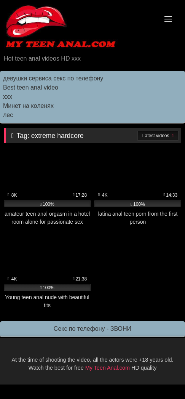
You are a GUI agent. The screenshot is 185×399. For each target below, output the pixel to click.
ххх (7, 96)
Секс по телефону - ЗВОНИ (92, 328)
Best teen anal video (30, 87)
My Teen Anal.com (107, 368)
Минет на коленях (28, 106)
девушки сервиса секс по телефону (53, 78)
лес (8, 115)
